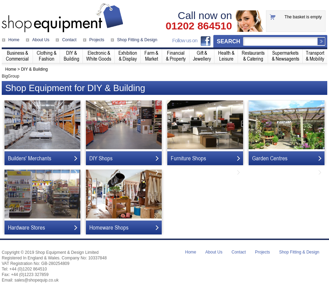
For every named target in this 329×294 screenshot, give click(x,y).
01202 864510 (199, 26)
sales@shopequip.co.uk (37, 280)
